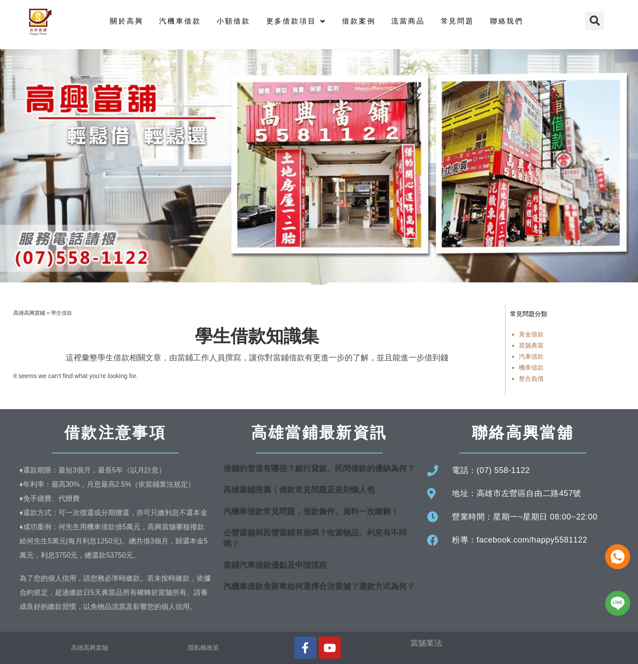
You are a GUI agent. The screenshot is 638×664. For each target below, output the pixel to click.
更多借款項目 (296, 21)
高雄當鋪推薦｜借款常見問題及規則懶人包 (299, 489)
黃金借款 (531, 334)
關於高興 (126, 21)
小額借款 (233, 21)
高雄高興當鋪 (29, 313)
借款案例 (358, 21)
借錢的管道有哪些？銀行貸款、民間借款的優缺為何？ (319, 468)
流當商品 (407, 21)
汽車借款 (531, 356)
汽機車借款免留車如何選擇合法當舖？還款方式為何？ (319, 586)
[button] (594, 21)
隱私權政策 (203, 647)
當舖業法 (426, 643)
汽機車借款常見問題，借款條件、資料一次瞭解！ (311, 511)
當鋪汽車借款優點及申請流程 (275, 565)
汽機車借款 (180, 21)
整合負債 (531, 378)
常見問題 (457, 21)
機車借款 (531, 367)
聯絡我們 (506, 21)
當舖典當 (531, 345)
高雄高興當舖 (90, 647)
